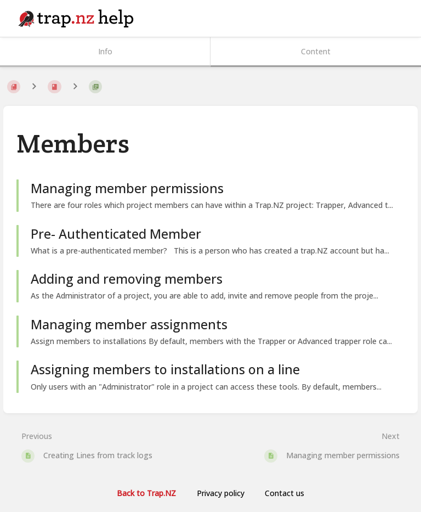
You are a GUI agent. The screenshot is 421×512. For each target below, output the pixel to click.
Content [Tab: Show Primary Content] (316, 51)
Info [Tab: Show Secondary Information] (105, 51)
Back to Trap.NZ (146, 493)
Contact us (284, 493)
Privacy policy (220, 493)
